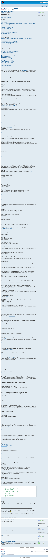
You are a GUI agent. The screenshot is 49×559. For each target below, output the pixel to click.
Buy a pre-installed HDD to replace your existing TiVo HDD (9, 105)
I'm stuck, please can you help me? (6, 65)
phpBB (22, 557)
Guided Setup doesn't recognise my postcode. (7, 43)
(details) (18, 83)
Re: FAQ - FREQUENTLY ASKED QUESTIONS (8, 519)
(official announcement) (25, 70)
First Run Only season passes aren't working (7, 59)
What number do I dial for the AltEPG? (6, 29)
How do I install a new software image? (6, 28)
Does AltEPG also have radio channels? (6, 57)
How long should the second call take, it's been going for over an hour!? (10, 42)
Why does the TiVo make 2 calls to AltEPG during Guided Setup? (9, 41)
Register (44, 6)
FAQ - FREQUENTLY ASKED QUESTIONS (9, 8)
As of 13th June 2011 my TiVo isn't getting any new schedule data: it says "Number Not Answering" (14, 16)
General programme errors (4, 444)
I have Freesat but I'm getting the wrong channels (7, 58)
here (12, 388)
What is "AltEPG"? (3, 15)
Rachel (3, 12)
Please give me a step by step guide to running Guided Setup (9, 32)
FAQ (42, 6)
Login (47, 6)
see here (23, 98)
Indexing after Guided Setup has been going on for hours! (8, 52)
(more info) (18, 371)
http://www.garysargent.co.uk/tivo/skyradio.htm (7, 228)
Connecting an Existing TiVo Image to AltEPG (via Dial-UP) (11, 155)
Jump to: (32, 551)
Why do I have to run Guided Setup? (6, 31)
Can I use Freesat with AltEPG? (5, 33)
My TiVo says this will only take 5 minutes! (6, 50)
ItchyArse (3, 535)
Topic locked (3, 9)
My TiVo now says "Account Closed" (6, 17)
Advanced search (46, 3)
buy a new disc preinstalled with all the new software (13, 110)
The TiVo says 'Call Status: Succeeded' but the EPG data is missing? (10, 51)
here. (6, 131)
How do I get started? (4, 22)
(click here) (10, 127)
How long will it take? (4, 21)
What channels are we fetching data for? (11, 383)
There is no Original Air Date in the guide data (7, 62)
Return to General (3, 551)
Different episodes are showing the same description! (8, 61)
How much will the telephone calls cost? (6, 56)
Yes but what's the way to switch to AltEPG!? (8, 24)
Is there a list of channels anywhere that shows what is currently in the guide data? (12, 53)
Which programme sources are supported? (6, 34)
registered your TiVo (11, 357)
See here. (14, 287)
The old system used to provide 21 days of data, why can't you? (9, 55)
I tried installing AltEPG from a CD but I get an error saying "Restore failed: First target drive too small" (14, 45)
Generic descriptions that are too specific (6, 445)
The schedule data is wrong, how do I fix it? (7, 60)
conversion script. (11, 428)
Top (47, 526)
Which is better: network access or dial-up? (7, 27)
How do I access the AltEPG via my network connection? (8, 26)
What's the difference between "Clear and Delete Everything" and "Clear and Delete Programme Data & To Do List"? (16, 38)
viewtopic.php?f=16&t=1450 (9, 349)
